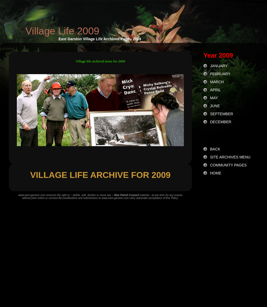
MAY (214, 98)
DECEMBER (220, 122)
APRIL (215, 90)
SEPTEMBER (221, 114)
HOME (215, 173)
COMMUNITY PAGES (228, 165)
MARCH (217, 82)
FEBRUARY (220, 74)
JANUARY (218, 66)
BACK (215, 149)
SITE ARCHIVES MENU (230, 157)
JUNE (215, 106)
